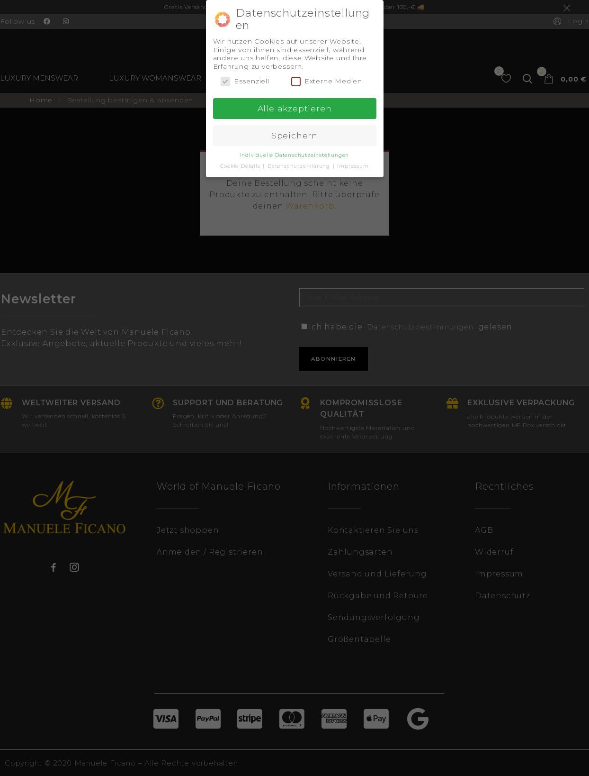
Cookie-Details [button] (241, 166)
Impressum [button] (352, 166)
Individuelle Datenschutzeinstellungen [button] (294, 155)
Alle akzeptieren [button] (295, 108)
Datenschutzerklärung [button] (300, 166)
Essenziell (245, 81)
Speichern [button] (294, 135)
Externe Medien (326, 81)
